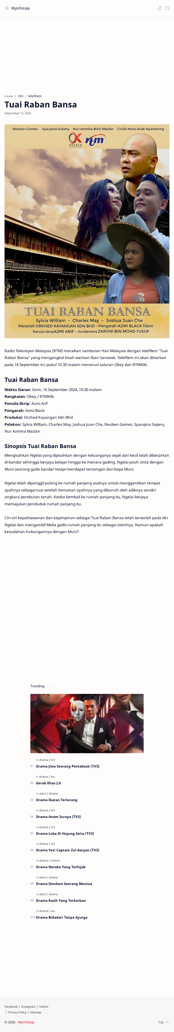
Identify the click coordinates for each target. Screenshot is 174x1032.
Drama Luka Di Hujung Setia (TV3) (65, 833)
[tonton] (55, 860)
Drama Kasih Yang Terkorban (61, 900)
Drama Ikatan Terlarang (56, 800)
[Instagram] (28, 1006)
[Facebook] (11, 1006)
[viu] (53, 911)
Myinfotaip (20, 8)
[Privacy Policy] (17, 1012)
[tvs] (53, 777)
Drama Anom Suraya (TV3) (58, 816)
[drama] (44, 760)
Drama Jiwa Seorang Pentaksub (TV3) (67, 766)
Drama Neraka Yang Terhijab (61, 867)
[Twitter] (43, 1006)
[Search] (167, 8)
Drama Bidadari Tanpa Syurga (61, 917)
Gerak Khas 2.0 (48, 783)
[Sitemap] (35, 1012)
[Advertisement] (87, 53)
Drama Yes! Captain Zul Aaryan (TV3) (67, 850)
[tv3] (53, 760)
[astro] (43, 793)
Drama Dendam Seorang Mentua (64, 883)
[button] (159, 8)
